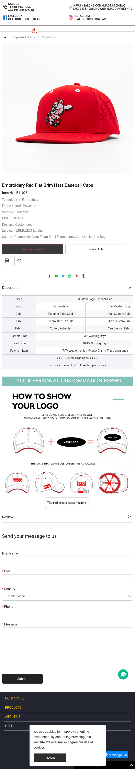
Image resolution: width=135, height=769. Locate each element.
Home (5, 37)
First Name (10, 553)
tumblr (83, 276)
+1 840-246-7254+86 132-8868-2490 (21, 9)
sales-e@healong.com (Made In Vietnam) (103, 8)
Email (7, 571)
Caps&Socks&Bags (24, 37)
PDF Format (7, 261)
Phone (7, 607)
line (56, 276)
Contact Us (95, 249)
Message (9, 624)
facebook (49, 276)
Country (8, 589)
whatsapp (70, 276)
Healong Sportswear (24, 19)
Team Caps (48, 37)
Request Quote (32, 249)
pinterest (77, 276)
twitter (63, 276)
